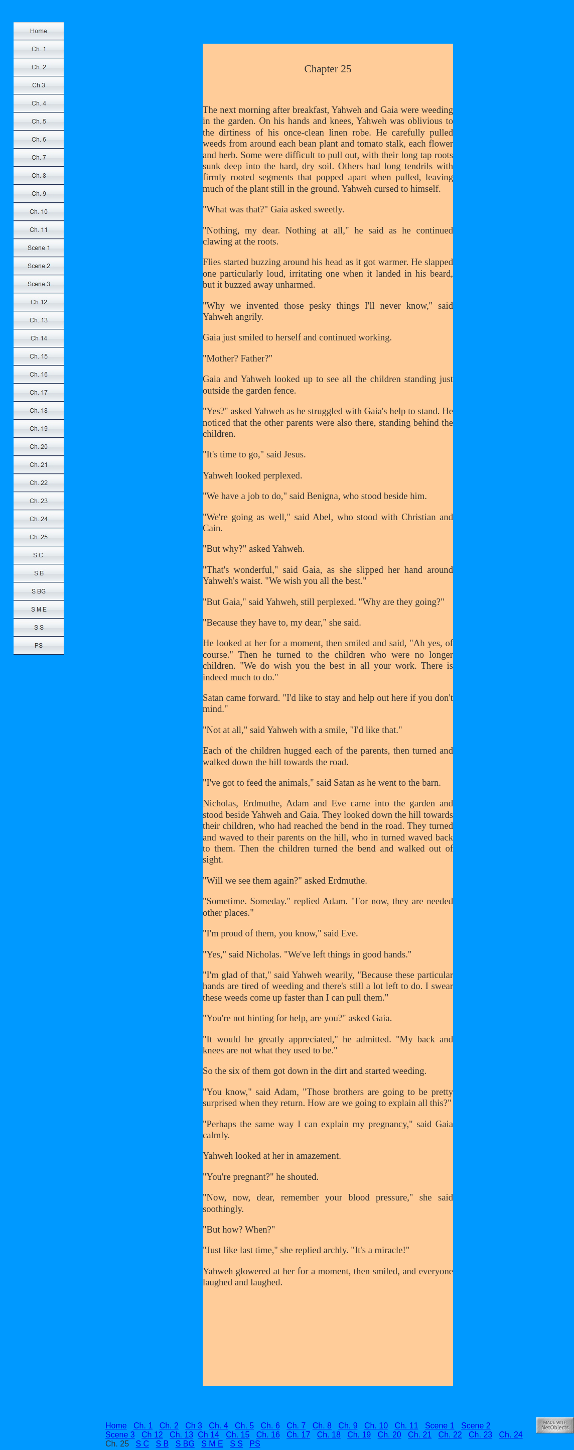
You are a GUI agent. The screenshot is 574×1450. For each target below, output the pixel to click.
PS (254, 1443)
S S (236, 1443)
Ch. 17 (298, 1434)
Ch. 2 (169, 1425)
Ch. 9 (347, 1425)
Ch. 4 (218, 1425)
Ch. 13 (181, 1434)
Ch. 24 (511, 1434)
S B (162, 1443)
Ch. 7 (296, 1425)
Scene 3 (120, 1434)
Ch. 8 (322, 1425)
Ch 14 (208, 1434)
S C (142, 1443)
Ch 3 (193, 1425)
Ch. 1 (143, 1425)
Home (116, 1425)
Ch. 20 (389, 1434)
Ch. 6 (270, 1425)
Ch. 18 (329, 1434)
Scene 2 (476, 1425)
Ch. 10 (376, 1425)
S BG (185, 1443)
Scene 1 (440, 1425)
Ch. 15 (237, 1434)
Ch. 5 (244, 1425)
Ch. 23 (480, 1434)
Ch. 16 (268, 1434)
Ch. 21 (420, 1434)
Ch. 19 (359, 1434)
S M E (212, 1443)
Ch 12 (152, 1434)
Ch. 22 (450, 1434)
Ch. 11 (406, 1425)
